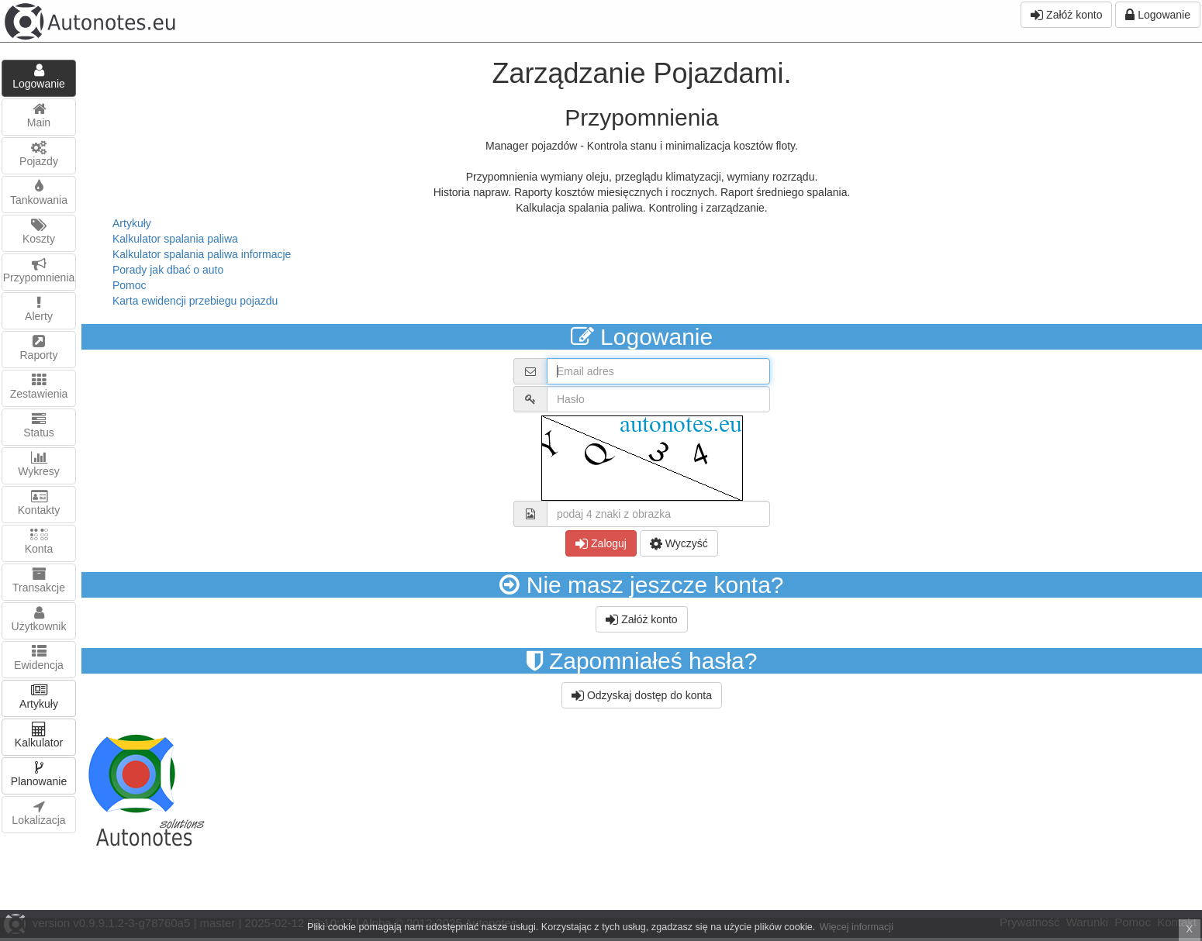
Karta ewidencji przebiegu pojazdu (195, 301)
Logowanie (1157, 15)
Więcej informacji (856, 927)
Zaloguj (601, 543)
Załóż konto (1066, 15)
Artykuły (131, 223)
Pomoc (129, 285)
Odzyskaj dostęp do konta (642, 695)
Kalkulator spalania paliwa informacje (201, 254)
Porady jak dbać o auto (167, 270)
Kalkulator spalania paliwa (175, 239)
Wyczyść (679, 543)
